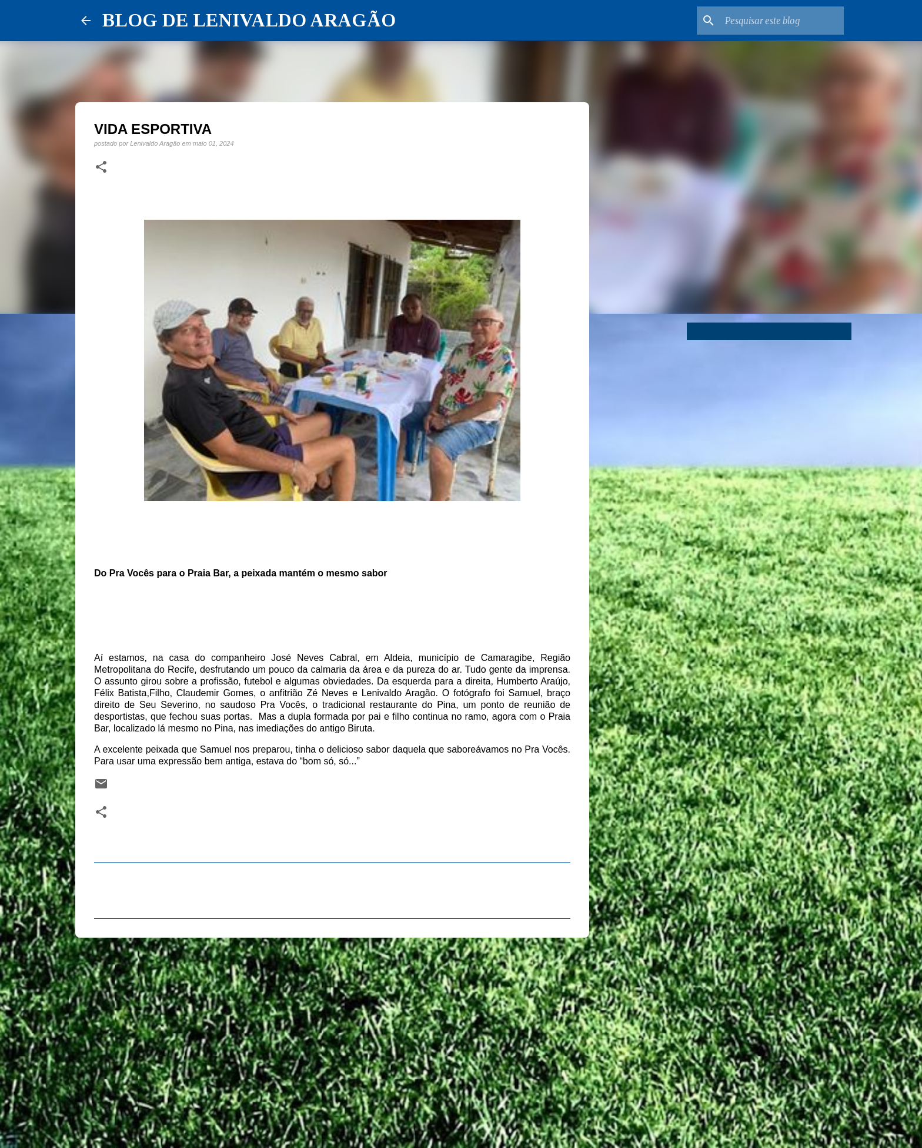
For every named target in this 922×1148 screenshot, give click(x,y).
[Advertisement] (332, 1037)
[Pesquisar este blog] (782, 20)
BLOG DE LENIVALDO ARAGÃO (249, 20)
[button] (101, 167)
